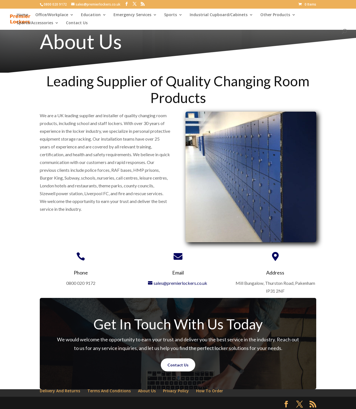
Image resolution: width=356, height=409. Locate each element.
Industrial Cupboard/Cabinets (219, 15)
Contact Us (77, 23)
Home (22, 15)
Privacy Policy (176, 390)
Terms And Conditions (109, 390)
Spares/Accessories (35, 23)
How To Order (209, 390)
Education (91, 15)
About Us (147, 390)
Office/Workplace (51, 15)
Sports (170, 15)
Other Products (275, 15)
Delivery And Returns (60, 390)
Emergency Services (132, 15)
